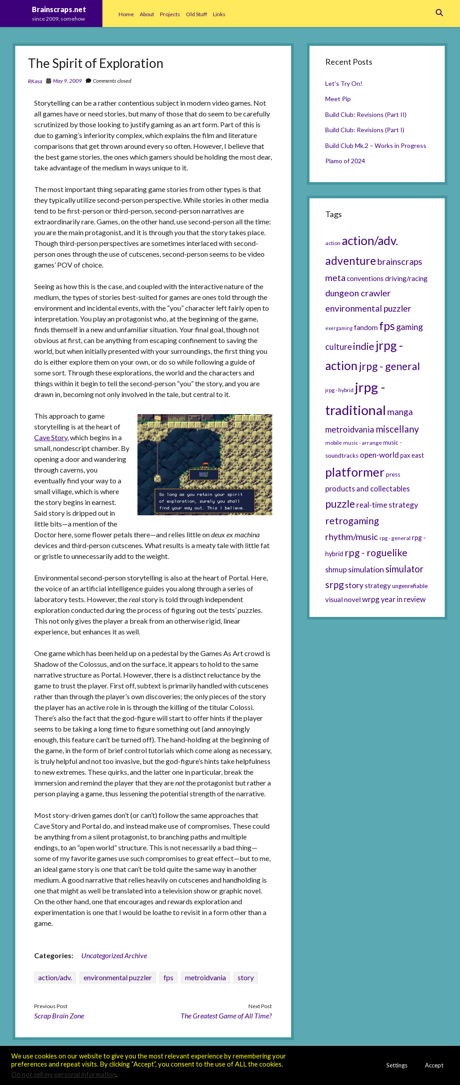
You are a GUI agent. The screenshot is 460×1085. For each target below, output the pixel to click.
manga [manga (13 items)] (400, 411)
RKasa (35, 81)
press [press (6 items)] (393, 474)
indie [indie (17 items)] (363, 346)
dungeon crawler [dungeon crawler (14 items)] (358, 292)
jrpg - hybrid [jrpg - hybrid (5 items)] (339, 390)
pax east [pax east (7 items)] (412, 455)
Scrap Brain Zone (59, 1015)
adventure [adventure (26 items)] (350, 260)
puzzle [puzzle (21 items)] (340, 503)
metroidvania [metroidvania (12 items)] (349, 429)
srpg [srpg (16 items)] (334, 584)
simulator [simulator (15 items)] (404, 568)
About (147, 14)
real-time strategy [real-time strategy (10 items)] (387, 504)
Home (126, 14)
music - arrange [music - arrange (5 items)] (362, 442)
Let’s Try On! (344, 83)
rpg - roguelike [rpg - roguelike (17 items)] (376, 552)
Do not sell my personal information (63, 1074)
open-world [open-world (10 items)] (379, 455)
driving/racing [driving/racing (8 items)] (406, 278)
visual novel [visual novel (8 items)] (343, 599)
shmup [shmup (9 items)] (336, 569)
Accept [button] (434, 1065)
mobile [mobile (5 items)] (333, 442)
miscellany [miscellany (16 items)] (397, 429)
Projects (170, 14)
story (246, 977)
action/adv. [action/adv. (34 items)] (370, 240)
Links (219, 14)
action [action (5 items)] (333, 243)
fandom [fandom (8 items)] (366, 327)
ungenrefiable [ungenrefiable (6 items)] (410, 585)
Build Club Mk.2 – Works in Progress (375, 145)
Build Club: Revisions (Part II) (366, 114)
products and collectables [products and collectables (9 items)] (367, 488)
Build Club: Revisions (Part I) (364, 130)
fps (168, 977)
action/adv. (55, 977)
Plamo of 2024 (345, 161)
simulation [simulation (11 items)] (366, 569)
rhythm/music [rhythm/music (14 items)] (351, 536)
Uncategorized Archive (114, 955)
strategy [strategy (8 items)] (378, 585)
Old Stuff (196, 14)
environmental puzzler (118, 977)
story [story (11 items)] (354, 585)
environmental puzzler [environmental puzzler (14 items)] (368, 308)
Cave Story (50, 437)
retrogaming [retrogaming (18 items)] (352, 521)
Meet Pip (338, 99)
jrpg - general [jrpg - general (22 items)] (389, 366)
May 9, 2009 (67, 80)
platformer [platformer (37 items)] (355, 471)
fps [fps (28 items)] (387, 325)
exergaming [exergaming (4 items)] (339, 328)
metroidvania (205, 977)
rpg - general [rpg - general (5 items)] (395, 538)
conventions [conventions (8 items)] (365, 278)
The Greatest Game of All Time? (226, 1015)
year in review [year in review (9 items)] (403, 599)
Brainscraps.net (59, 9)
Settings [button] (396, 1065)
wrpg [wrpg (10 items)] (371, 599)
